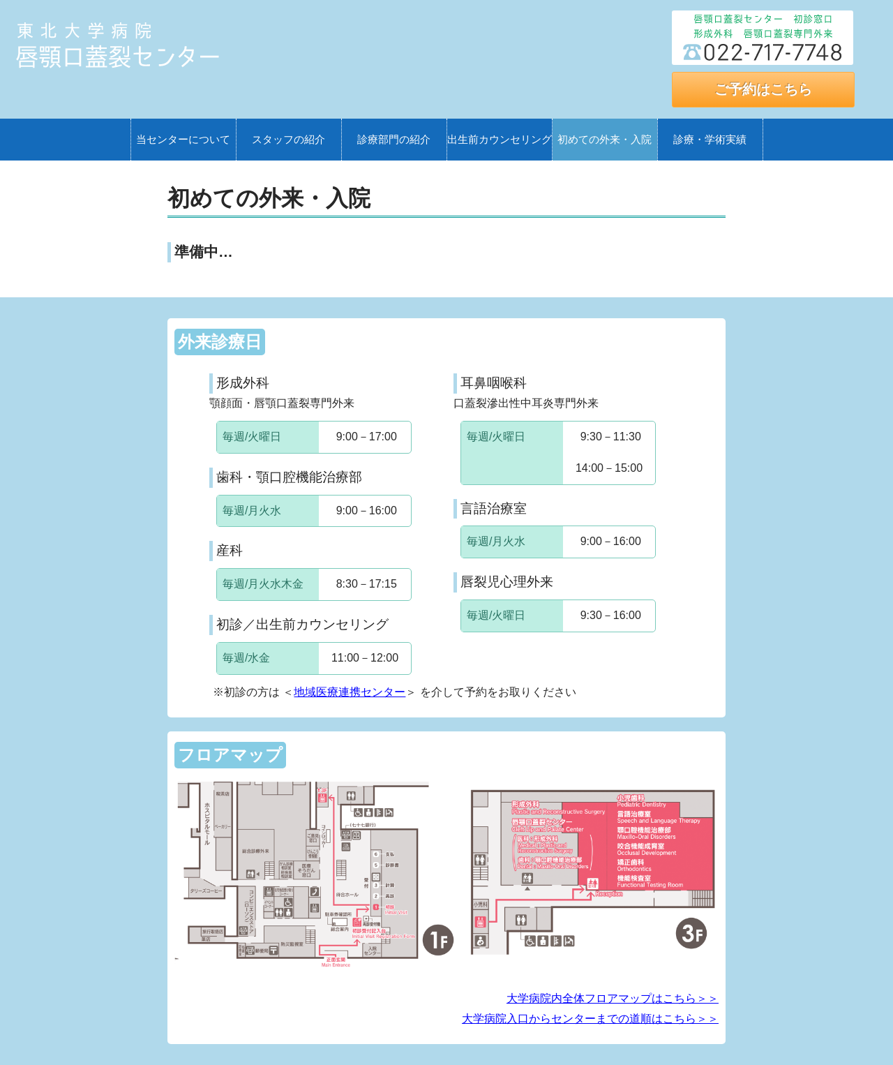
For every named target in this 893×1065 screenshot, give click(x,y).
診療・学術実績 (709, 139)
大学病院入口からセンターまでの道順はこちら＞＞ (590, 1019)
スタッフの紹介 (288, 139)
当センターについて (183, 139)
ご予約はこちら (763, 89)
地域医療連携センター (349, 692)
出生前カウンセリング (499, 139)
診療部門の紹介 (393, 139)
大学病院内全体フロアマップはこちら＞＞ (612, 998)
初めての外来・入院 (604, 139)
